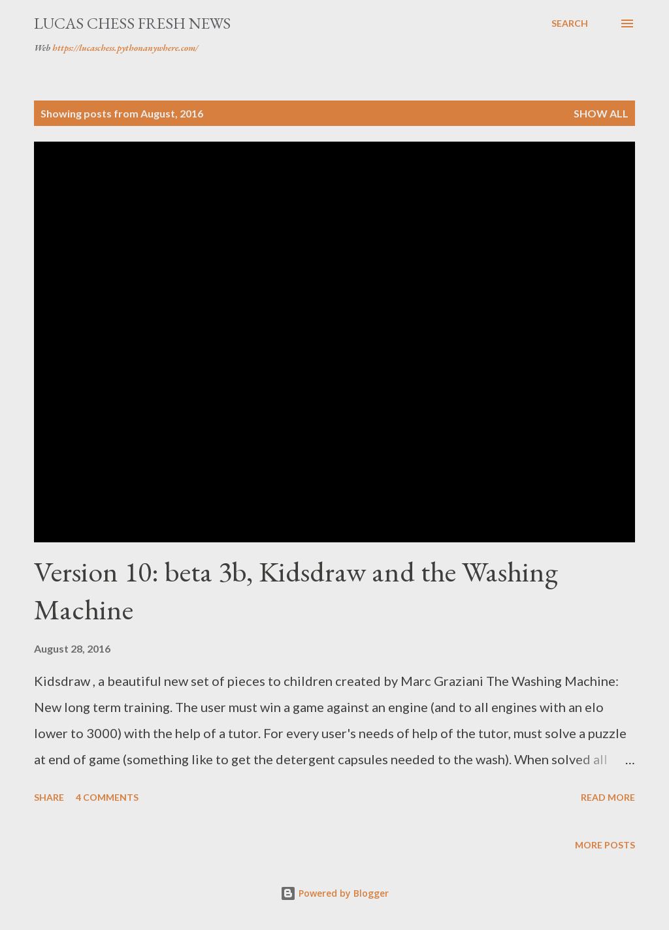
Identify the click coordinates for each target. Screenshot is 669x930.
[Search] (569, 23)
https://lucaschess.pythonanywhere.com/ (125, 48)
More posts (605, 844)
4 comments (107, 797)
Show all (601, 113)
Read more (608, 797)
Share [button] (49, 797)
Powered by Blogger (334, 893)
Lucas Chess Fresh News (132, 23)
